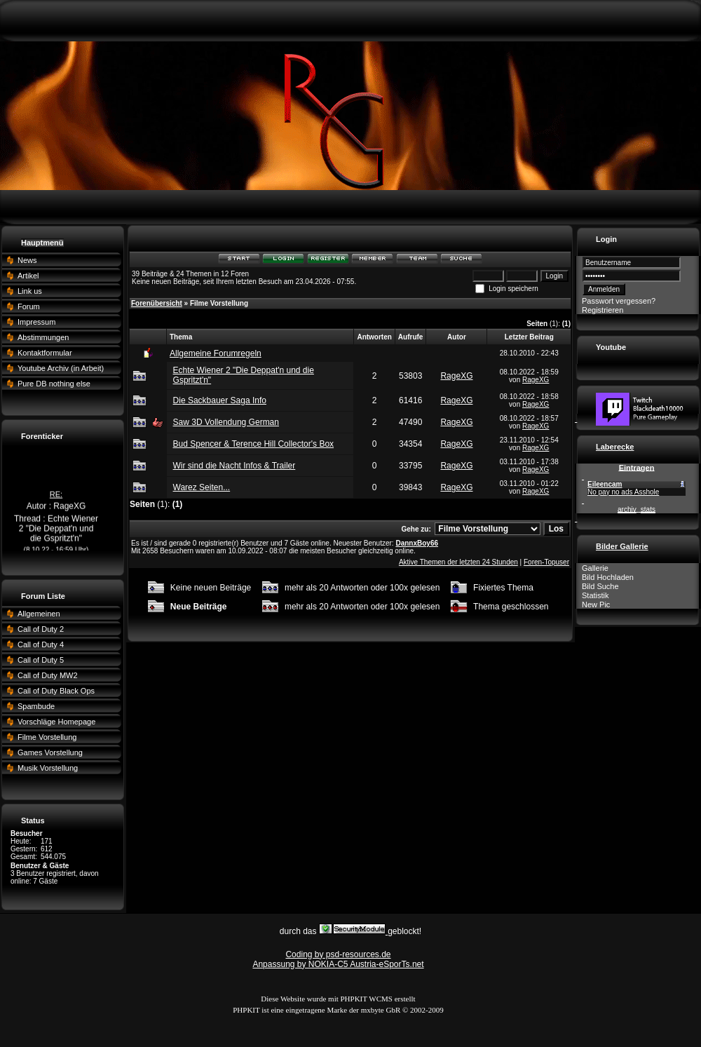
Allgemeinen (39, 613)
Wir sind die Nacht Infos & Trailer (234, 466)
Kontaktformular (45, 353)
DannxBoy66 (416, 543)
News (27, 260)
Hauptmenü (42, 242)
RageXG (456, 376)
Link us (30, 291)
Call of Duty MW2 (48, 675)
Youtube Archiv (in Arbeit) (61, 368)
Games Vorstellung (50, 752)
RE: (56, 498)
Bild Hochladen (608, 577)
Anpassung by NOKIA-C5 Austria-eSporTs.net (337, 964)
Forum (29, 306)
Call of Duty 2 (41, 629)
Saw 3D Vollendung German (226, 422)
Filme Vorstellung (47, 737)
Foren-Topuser (546, 562)
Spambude (36, 706)
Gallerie (595, 568)
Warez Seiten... (202, 487)
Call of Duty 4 (41, 644)
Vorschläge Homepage (56, 721)
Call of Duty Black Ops (56, 691)
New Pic (596, 604)
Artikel (28, 275)
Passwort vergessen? (618, 301)
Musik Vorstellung (48, 768)
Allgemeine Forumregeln (215, 353)
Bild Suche (600, 586)
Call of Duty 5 (41, 660)
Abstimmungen (43, 337)
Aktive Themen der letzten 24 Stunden (458, 562)
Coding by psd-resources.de (337, 954)
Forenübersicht (156, 303)
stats (648, 509)
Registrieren (602, 310)
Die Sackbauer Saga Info (219, 400)
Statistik (595, 595)
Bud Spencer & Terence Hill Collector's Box (253, 444)
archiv (627, 509)
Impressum (36, 322)
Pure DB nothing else (54, 383)
